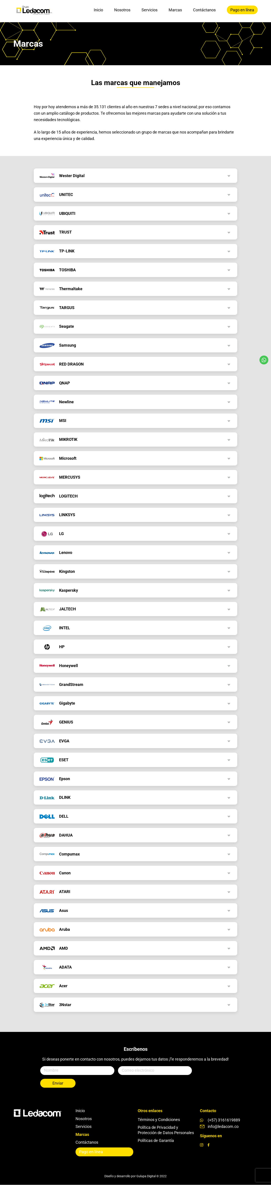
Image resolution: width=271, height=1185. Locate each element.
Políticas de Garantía (156, 1140)
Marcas (175, 10)
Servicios (149, 10)
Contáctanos (204, 10)
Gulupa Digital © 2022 (151, 1176)
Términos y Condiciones (159, 1119)
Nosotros (122, 10)
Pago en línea (242, 10)
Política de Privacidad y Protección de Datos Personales (166, 1130)
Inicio (98, 10)
